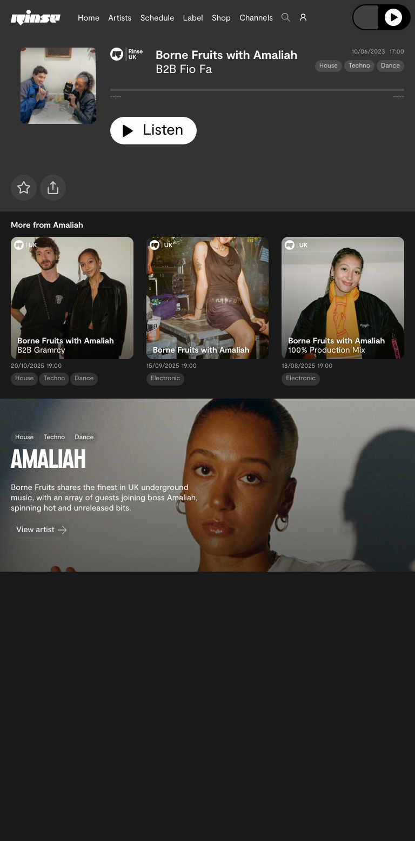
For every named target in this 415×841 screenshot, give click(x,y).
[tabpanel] (257, 92)
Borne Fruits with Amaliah (226, 55)
